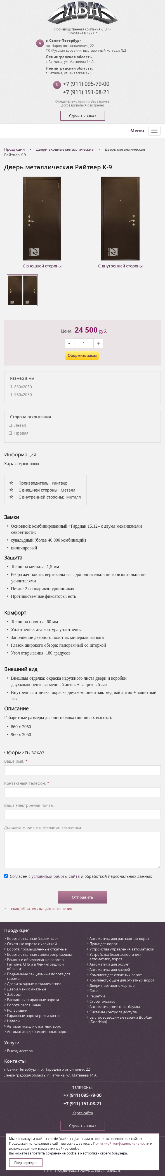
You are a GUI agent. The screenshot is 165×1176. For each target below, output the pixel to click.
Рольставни (17, 1010)
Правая (21, 433)
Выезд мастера (20, 1050)
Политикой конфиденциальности (121, 1143)
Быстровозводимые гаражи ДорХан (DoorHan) (120, 1019)
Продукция (17, 930)
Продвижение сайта (72, 1170)
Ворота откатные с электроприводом (39, 954)
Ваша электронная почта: (29, 805)
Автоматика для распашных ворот (119, 938)
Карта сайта (82, 1112)
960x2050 (23, 394)
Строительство (102, 1001)
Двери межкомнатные (26, 989)
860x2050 (23, 386)
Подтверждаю (25, 1162)
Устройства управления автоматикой (121, 949)
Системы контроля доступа (113, 1011)
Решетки (97, 996)
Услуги (12, 1043)
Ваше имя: (16, 761)
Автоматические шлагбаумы (114, 1006)
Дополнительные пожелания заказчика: (43, 827)
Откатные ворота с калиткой (32, 943)
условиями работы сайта (56, 876)
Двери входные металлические (34, 983)
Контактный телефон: (26, 783)
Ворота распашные (24, 1004)
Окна (93, 990)
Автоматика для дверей (109, 969)
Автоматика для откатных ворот (35, 1026)
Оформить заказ (82, 355)
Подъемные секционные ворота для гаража (38, 976)
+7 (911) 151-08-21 (86, 92)
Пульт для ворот (103, 943)
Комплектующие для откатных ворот (121, 980)
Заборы (14, 994)
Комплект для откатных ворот (115, 974)
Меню (137, 130)
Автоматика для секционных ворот (37, 1031)
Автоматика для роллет (109, 964)
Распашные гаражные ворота (33, 999)
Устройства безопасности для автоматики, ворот (115, 956)
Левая (20, 425)
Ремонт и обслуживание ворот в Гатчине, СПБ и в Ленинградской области (35, 964)
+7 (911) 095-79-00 (86, 83)
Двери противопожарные (112, 985)
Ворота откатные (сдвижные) (32, 938)
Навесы (13, 1020)
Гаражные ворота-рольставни (33, 1015)
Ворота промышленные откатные (37, 949)
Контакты (15, 1061)
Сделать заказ (82, 115)
